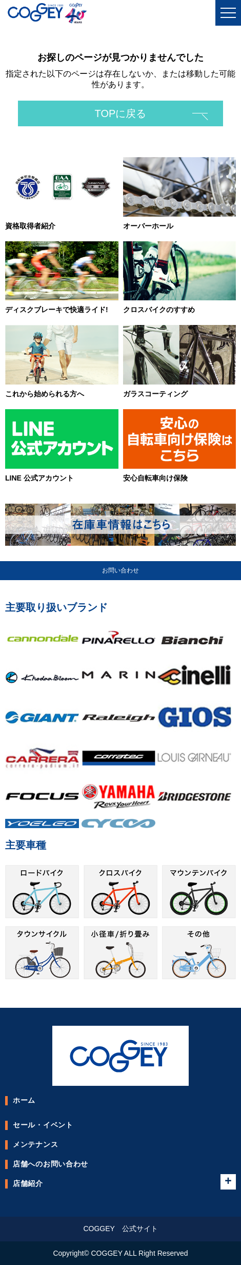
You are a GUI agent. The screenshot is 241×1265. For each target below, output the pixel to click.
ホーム (24, 1100)
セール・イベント (43, 1125)
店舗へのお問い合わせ (50, 1164)
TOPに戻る (121, 113)
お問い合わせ (120, 570)
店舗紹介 (28, 1183)
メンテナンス (35, 1144)
